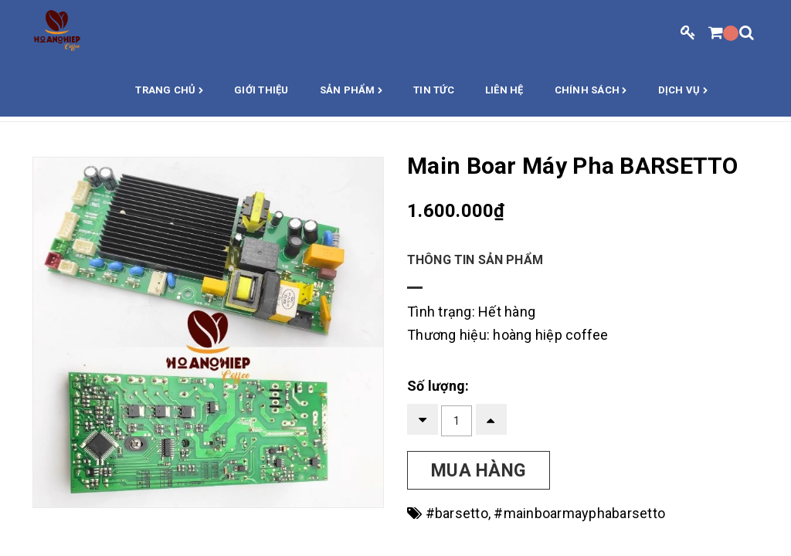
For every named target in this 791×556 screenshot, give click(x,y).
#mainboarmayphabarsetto (579, 513)
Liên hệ (504, 90)
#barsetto (457, 513)
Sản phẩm (351, 91)
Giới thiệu (261, 90)
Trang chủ (169, 91)
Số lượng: (438, 386)
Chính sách (591, 91)
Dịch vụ (683, 91)
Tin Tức (433, 90)
